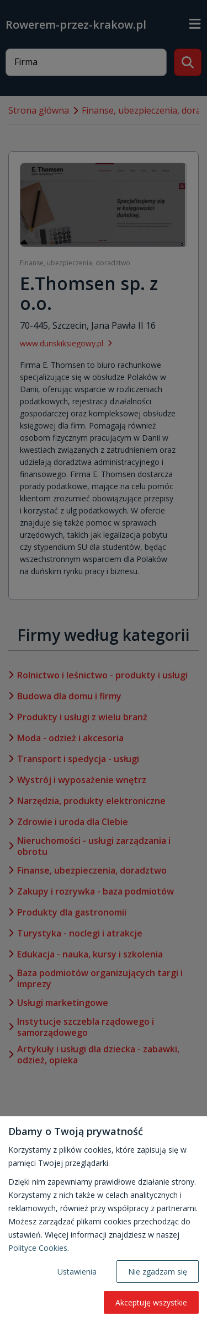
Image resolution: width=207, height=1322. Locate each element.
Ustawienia (77, 1271)
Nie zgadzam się (157, 1271)
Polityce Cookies (37, 1248)
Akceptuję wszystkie (151, 1302)
